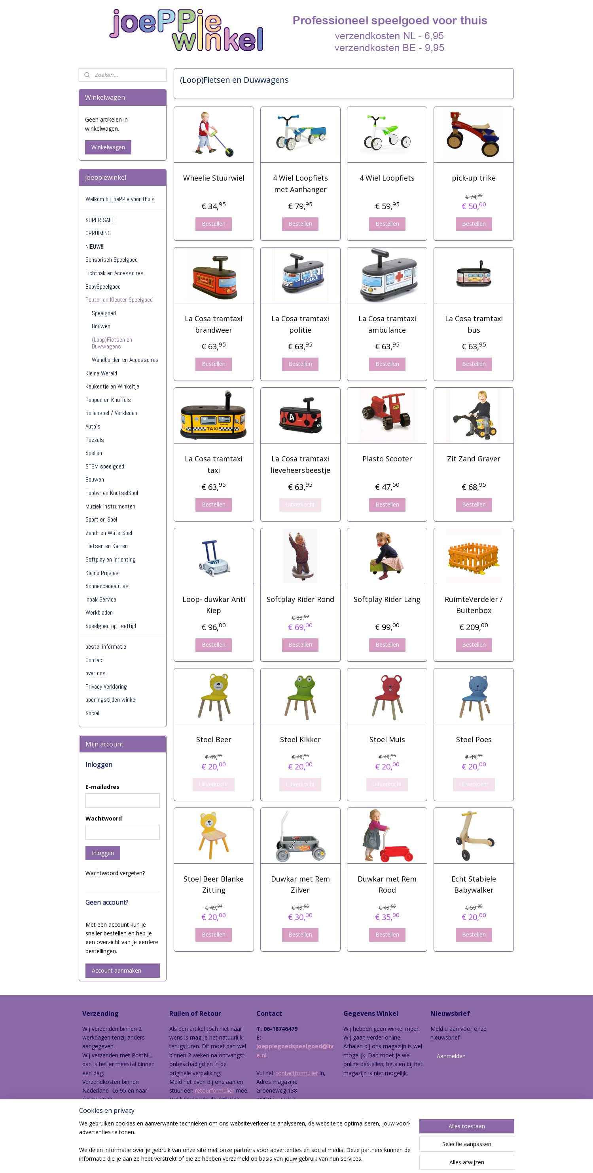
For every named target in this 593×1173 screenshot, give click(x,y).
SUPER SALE (100, 220)
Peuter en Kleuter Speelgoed (119, 299)
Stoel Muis (387, 739)
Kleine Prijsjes (102, 573)
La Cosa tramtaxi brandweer (214, 324)
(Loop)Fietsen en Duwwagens (112, 343)
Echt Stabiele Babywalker (473, 884)
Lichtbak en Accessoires (114, 273)
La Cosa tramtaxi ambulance (387, 324)
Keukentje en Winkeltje (112, 386)
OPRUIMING (98, 233)
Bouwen (101, 326)
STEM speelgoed (104, 466)
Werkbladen (99, 612)
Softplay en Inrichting (110, 559)
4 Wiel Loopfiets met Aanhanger (300, 183)
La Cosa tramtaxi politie (301, 324)
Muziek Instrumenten (110, 506)
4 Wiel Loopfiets (387, 178)
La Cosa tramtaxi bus (474, 324)
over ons (95, 673)
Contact (94, 660)
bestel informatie (105, 646)
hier (184, 1117)
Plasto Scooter (387, 458)
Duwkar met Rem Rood (387, 884)
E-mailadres (102, 786)
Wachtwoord (103, 818)
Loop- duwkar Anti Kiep (213, 604)
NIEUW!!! (94, 246)
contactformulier (296, 1073)
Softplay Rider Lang (387, 599)
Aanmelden (451, 1056)
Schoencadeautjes (107, 586)
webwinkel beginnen (314, 1159)
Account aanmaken (116, 970)
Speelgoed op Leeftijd (110, 626)
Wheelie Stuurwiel (213, 178)
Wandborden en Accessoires (125, 360)
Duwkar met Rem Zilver (300, 884)
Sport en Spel (101, 519)
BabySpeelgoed (103, 286)
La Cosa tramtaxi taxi (214, 464)
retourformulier (214, 1090)
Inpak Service (100, 599)
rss (283, 1159)
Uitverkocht (300, 504)
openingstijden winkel (110, 699)
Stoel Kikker (300, 739)
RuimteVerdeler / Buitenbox (474, 604)
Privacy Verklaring (106, 686)
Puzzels (94, 440)
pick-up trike (474, 178)
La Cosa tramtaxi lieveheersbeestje (300, 464)
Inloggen (103, 853)
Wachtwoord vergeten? (115, 873)
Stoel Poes (474, 739)
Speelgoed (104, 313)
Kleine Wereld (101, 373)
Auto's (92, 426)
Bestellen (213, 223)
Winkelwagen (108, 147)
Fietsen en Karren (106, 546)
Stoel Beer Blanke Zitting (214, 884)
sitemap (266, 1159)
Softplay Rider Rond (300, 599)
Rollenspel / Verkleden (111, 413)
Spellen (93, 453)
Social (92, 713)
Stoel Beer (213, 739)
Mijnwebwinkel (383, 1159)
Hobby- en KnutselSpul (111, 493)
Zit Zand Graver (473, 458)
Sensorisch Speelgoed (111, 259)
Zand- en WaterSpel (108, 533)
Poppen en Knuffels (108, 400)
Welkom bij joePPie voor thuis (120, 199)
